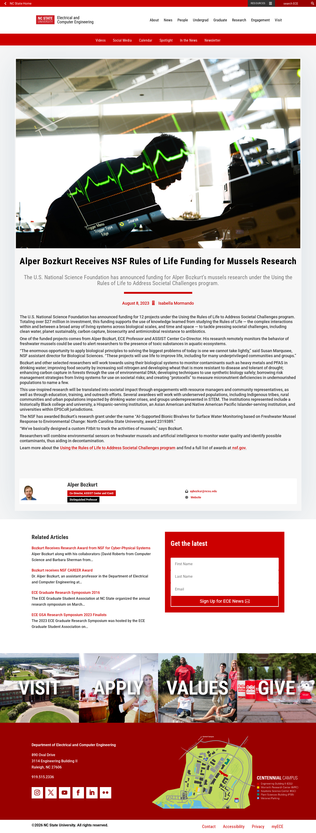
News (168, 20)
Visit (278, 20)
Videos (101, 40)
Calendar (145, 40)
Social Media (122, 40)
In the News (188, 40)
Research (239, 20)
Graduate (220, 20)
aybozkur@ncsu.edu (203, 491)
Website (196, 497)
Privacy (258, 826)
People (182, 20)
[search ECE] (292, 3)
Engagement (260, 20)
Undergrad (200, 20)
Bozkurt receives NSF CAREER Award (62, 570)
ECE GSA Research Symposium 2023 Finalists (69, 615)
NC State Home (20, 3)
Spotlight (166, 40)
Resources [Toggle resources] (258, 3)
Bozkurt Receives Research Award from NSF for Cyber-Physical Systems (91, 548)
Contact (209, 826)
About (154, 20)
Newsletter (212, 40)
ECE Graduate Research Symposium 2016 (66, 592)
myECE (277, 826)
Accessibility (234, 826)
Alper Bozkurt (82, 485)
